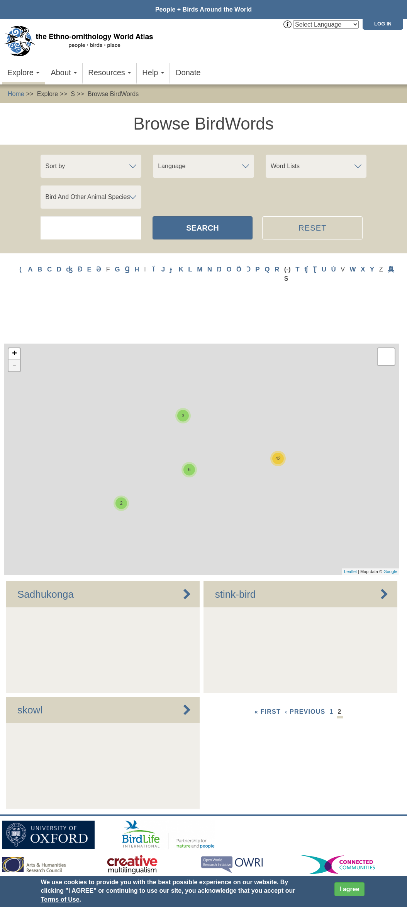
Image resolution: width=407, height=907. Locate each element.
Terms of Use (60, 899)
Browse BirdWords (113, 94)
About (64, 72)
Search (202, 228)
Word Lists (285, 166)
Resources (109, 72)
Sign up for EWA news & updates (48, 847)
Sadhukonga (45, 556)
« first (267, 673)
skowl (29, 672)
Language (171, 166)
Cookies (214, 861)
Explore (23, 72)
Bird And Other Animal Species (88, 197)
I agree (349, 889)
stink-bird (235, 556)
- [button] (14, 327)
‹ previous (305, 673)
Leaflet (350, 533)
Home (16, 94)
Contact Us (140, 847)
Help (153, 72)
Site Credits (248, 861)
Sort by (55, 166)
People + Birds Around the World (203, 9)
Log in (383, 24)
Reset (312, 228)
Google (390, 533)
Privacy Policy (176, 861)
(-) (287, 269)
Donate (188, 72)
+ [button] (14, 316)
